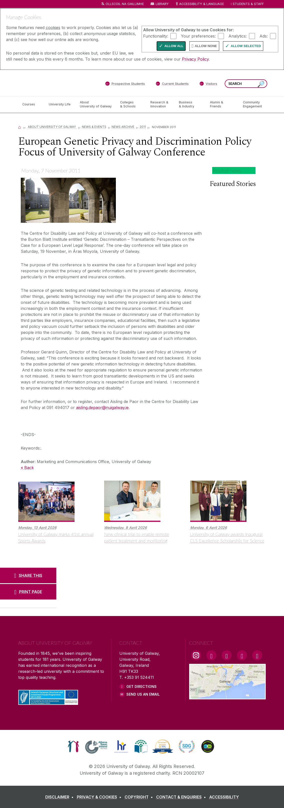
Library (162, 4)
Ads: (263, 35)
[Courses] (31, 104)
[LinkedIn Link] (242, 655)
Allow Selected (246, 46)
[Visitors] (208, 85)
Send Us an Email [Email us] (143, 694)
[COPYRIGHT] (140, 797)
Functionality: (155, 35)
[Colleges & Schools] (131, 104)
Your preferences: (198, 35)
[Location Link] (227, 696)
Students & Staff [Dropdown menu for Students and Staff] (248, 4)
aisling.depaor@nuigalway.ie (102, 407)
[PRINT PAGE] (28, 591)
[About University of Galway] (96, 104)
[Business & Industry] (190, 104)
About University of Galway (52, 127)
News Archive (123, 127)
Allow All (173, 46)
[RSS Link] (257, 655)
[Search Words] (246, 83)
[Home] (19, 127)
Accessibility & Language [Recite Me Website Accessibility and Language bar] (199, 4)
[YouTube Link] (227, 655)
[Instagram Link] (196, 655)
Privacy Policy (195, 59)
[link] (73, 746)
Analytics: (237, 35)
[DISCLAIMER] (60, 797)
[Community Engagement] (252, 104)
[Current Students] (172, 85)
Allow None (206, 46)
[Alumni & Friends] (222, 104)
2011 (143, 127)
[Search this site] (261, 84)
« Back (27, 467)
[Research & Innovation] (160, 104)
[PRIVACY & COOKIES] (100, 797)
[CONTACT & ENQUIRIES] (182, 797)
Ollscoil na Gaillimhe (125, 4)
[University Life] (60, 104)
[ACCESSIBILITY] (224, 797)
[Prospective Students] (125, 85)
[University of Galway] (54, 82)
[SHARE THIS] (28, 575)
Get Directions (141, 686)
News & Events (94, 127)
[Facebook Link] (211, 655)
